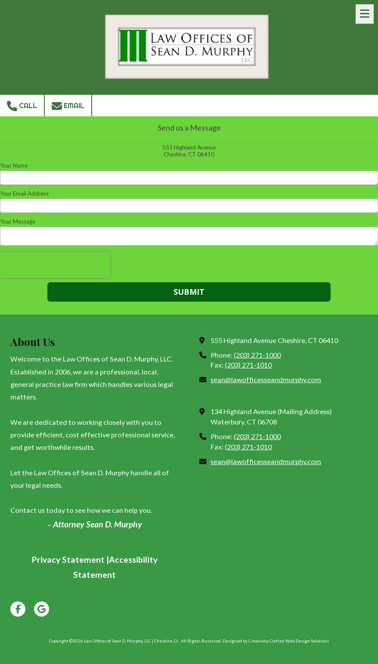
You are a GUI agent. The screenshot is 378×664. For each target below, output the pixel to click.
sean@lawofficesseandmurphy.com (266, 379)
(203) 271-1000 (257, 355)
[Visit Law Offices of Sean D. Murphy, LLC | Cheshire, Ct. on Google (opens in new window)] (41, 609)
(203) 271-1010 (248, 365)
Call (22, 106)
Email (68, 106)
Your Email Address (24, 193)
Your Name (14, 165)
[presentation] (55, 265)
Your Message (17, 221)
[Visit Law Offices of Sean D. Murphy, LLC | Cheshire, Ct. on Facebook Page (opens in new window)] (17, 609)
